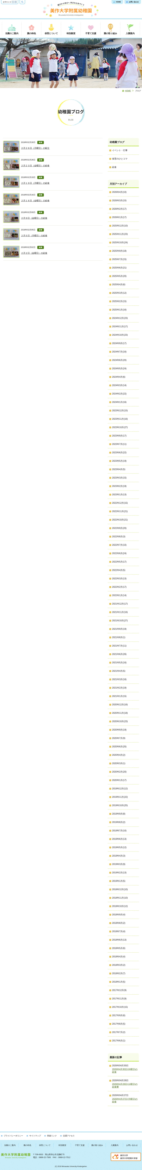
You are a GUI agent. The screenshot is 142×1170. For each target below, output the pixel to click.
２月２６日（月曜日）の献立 (35, 148)
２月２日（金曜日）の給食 (34, 253)
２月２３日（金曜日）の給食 (35, 165)
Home (128, 91)
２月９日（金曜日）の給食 (34, 218)
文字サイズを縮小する (13, 2)
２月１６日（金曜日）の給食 (35, 200)
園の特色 (27, 1145)
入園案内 (114, 1145)
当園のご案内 (10, 1145)
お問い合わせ (132, 1145)
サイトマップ (35, 1136)
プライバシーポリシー (13, 1136)
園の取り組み (97, 1145)
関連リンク (52, 1136)
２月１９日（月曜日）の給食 (35, 183)
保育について (45, 1145)
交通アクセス (69, 1136)
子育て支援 (80, 1145)
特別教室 (62, 1145)
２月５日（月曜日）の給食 (34, 235)
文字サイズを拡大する (16, 2)
